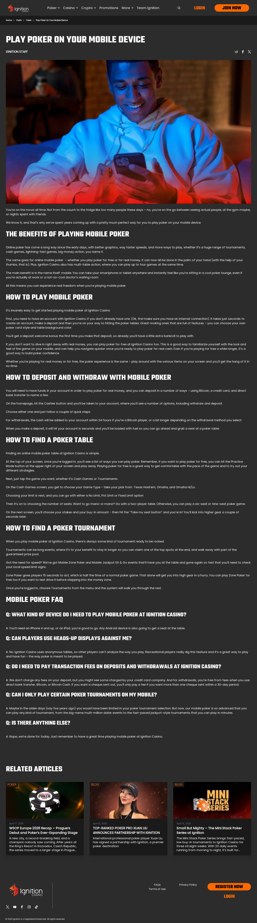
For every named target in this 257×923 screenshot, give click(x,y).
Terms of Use (157, 889)
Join (226, 8)
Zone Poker (14, 575)
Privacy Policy (188, 885)
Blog (95, 784)
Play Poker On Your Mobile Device (52, 20)
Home (9, 20)
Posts (19, 20)
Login (199, 8)
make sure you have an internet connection (176, 319)
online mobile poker (49, 260)
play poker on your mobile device (176, 223)
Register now (229, 886)
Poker (28, 20)
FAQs (157, 885)
